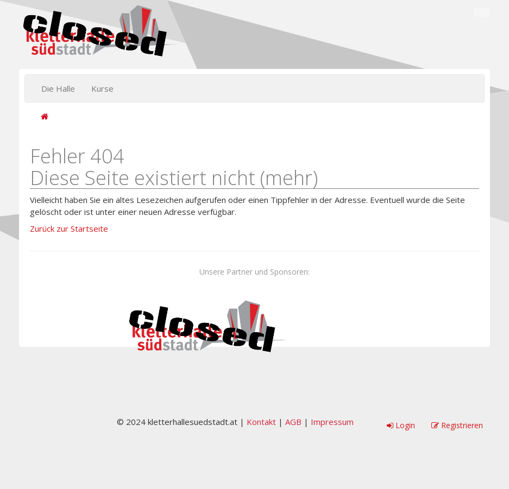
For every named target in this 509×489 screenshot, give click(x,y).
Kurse (102, 88)
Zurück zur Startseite (69, 228)
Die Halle (58, 88)
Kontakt (261, 421)
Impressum (332, 421)
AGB (293, 421)
